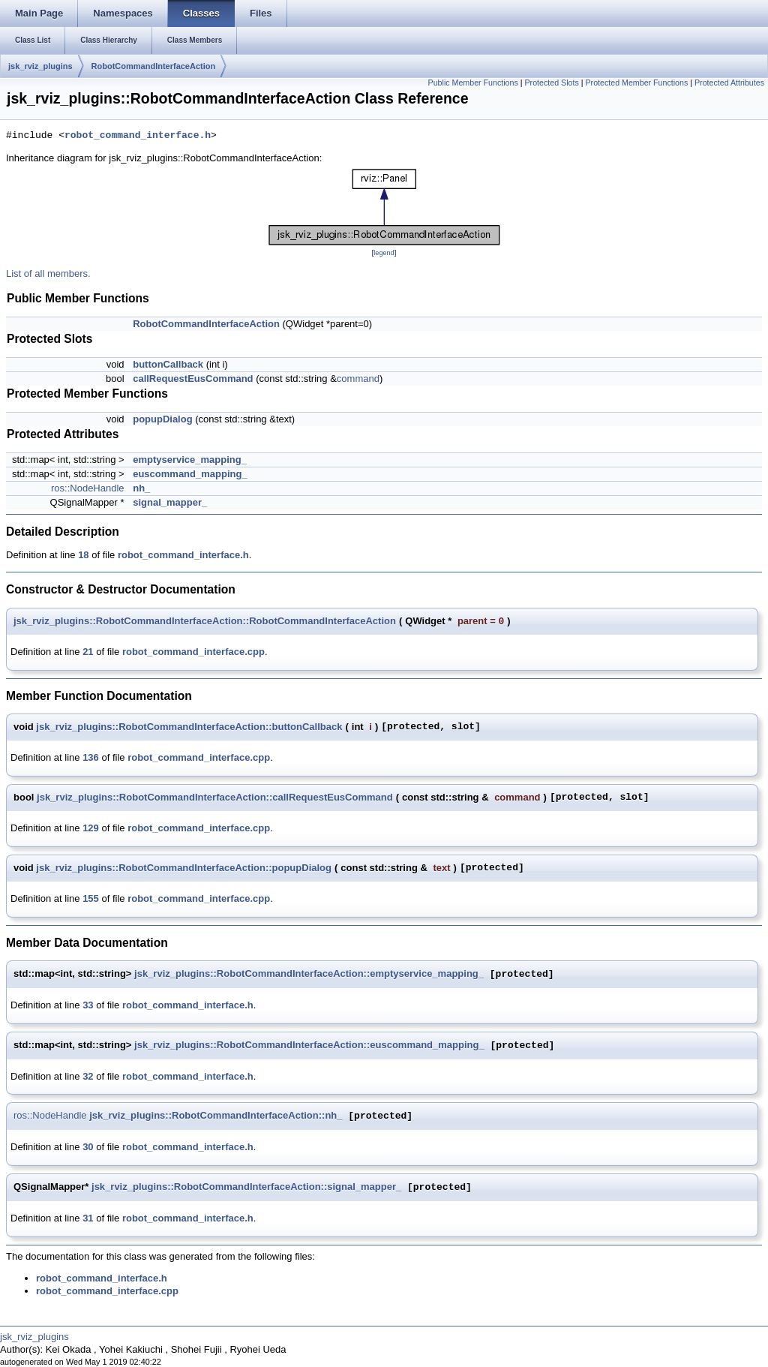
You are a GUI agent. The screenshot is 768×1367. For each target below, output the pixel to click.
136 (90, 757)
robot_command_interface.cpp (193, 651)
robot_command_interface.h (137, 136)
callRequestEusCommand (193, 378)
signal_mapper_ (170, 502)
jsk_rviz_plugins (40, 66)
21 (87, 651)
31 (87, 1218)
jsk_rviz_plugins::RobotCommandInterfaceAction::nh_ (215, 1116)
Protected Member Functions (636, 82)
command (358, 378)
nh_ (141, 488)
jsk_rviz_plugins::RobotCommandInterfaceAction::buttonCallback (189, 726)
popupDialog (162, 419)
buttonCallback (168, 364)
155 (90, 898)
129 (90, 828)
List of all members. (48, 273)
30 (87, 1146)
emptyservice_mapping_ (190, 459)
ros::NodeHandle (87, 488)
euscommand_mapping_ (190, 473)
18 (83, 554)
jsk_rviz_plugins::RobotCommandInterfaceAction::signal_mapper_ (246, 1187)
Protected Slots (552, 82)
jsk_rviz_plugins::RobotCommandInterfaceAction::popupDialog (184, 867)
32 (87, 1076)
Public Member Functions (473, 82)
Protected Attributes (729, 82)
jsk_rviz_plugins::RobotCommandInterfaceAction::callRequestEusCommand (215, 797)
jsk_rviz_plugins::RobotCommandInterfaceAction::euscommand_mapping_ (309, 1045)
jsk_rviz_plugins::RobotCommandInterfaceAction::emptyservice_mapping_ (309, 974)
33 (87, 1005)
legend (384, 253)
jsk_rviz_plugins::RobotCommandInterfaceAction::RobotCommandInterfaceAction (205, 620)
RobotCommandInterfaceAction (154, 66)
